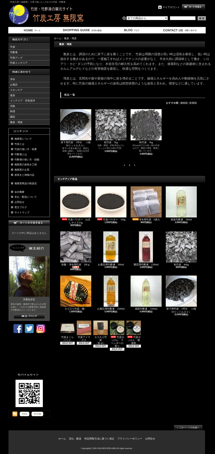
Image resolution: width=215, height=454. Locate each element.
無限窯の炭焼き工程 (25, 164)
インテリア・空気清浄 (22, 100)
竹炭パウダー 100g (110, 203)
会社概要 (19, 191)
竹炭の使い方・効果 (25, 149)
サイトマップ (21, 212)
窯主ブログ (131, 30)
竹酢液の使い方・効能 (26, 159)
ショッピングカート (193, 7)
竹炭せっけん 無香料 (133, 333)
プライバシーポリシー (129, 438)
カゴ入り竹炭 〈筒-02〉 (100, 333)
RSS (24, 414)
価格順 (184, 102)
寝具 (12, 95)
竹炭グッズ (16, 57)
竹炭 (12, 46)
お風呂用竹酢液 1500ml (111, 293)
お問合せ (180, 30)
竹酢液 (14, 52)
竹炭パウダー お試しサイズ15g (75, 205)
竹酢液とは (20, 154)
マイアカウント (171, 7)
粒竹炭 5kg (110, 126)
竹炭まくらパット (67, 331)
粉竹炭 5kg (146, 126)
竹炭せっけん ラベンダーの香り (117, 334)
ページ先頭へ (188, 427)
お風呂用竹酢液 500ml (110, 248)
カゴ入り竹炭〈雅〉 (75, 293)
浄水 (12, 79)
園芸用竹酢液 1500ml (146, 248)
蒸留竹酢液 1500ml (146, 293)
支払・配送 (75, 438)
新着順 (193, 102)
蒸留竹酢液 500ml (181, 203)
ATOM (37, 414)
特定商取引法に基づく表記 (99, 438)
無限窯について (23, 138)
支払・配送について (82, 30)
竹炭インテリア (19, 62)
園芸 (12, 116)
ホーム (33, 30)
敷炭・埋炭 (16, 122)
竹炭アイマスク (84, 331)
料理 (12, 111)
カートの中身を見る (29, 223)
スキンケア (16, 90)
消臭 (12, 106)
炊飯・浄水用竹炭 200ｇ (75, 249)
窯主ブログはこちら (29, 316)
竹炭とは (19, 144)
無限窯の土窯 (21, 169)
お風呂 (14, 84)
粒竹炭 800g (181, 248)
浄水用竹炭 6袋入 (146, 203)
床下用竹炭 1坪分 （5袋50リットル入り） (75, 128)
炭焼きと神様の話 (24, 174)
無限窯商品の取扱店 (25, 183)
